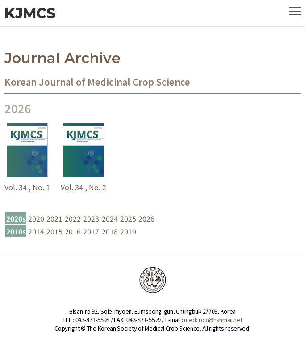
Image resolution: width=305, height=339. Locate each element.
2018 (110, 231)
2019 (128, 231)
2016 (73, 231)
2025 (128, 218)
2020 (36, 218)
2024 (110, 218)
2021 (54, 218)
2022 (73, 218)
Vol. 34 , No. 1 (27, 187)
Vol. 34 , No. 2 (83, 187)
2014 (36, 231)
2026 (146, 218)
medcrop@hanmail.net (213, 319)
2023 (91, 218)
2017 (91, 231)
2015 (54, 231)
